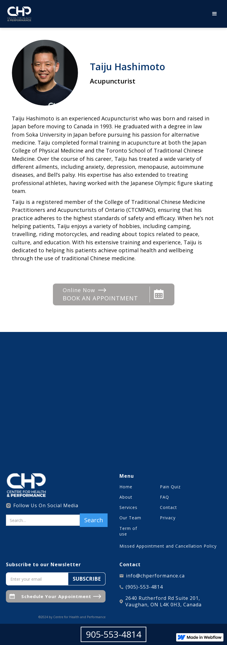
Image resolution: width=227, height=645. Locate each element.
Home (125, 487)
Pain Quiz (170, 487)
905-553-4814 (113, 634)
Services (128, 507)
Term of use (128, 531)
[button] (214, 13)
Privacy (168, 517)
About (125, 497)
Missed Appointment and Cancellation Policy (168, 546)
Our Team (130, 517)
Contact (168, 507)
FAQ (164, 497)
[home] (19, 13)
